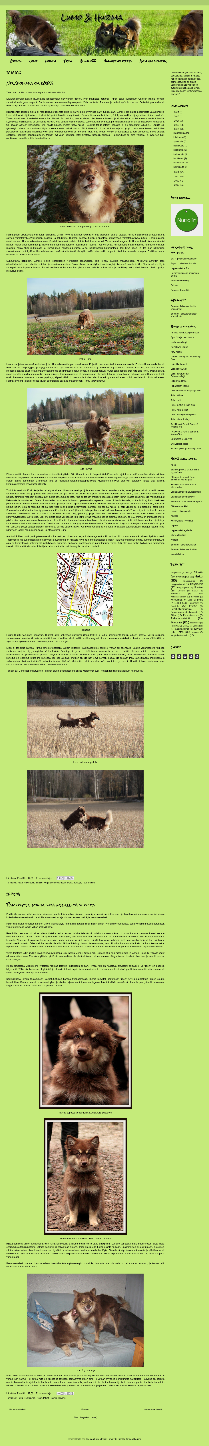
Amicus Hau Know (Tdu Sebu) (185, 332)
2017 (177, 112)
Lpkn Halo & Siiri (179, 369)
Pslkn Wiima (177, 395)
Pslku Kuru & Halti (179, 410)
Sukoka (174, 285)
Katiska (174, 516)
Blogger (137, 1439)
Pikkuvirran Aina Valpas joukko (185, 390)
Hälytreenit (29, 882)
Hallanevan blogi (179, 342)
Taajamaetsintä (181, 629)
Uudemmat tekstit (17, 1409)
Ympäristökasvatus (180, 635)
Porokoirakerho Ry (180, 280)
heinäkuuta (179, 145)
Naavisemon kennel (118, 61)
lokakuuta (178, 137)
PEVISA (193, 606)
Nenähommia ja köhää (29, 83)
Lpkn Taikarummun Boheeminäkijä (180, 375)
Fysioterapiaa (182, 576)
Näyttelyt (175, 606)
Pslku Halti (176, 400)
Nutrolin (174, 540)
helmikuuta (178, 167)
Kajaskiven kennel (179, 347)
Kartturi (195, 591)
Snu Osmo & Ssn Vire (181, 439)
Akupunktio (175, 572)
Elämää (198, 572)
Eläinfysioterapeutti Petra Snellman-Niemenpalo (183, 478)
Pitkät (70, 882)
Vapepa (195, 632)
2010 (177, 176)
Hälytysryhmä (183, 587)
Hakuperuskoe (188, 581)
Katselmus (175, 594)
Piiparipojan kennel (180, 386)
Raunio (53, 1398)
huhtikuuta (178, 158)
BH (187, 572)
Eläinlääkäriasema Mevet (183, 497)
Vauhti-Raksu (177, 554)
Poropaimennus (190, 615)
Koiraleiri (195, 597)
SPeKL (186, 626)
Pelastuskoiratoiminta (181, 609)
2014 (177, 121)
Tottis (180, 632)
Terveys (77, 882)
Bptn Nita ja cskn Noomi (182, 337)
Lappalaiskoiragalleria (181, 530)
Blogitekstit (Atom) (88, 1417)
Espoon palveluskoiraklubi (183, 263)
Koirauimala (176, 600)
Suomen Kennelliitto (180, 290)
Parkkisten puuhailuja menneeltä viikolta (50, 905)
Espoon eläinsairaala (181, 511)
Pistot (39, 1398)
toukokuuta (179, 154)
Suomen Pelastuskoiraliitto (183, 549)
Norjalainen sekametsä (55, 882)
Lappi (190, 600)
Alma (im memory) (154, 61)
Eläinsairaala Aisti (179, 506)
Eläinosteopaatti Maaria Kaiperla (186, 501)
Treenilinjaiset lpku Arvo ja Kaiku (186, 448)
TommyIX (112, 1439)
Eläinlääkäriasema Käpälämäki (186, 492)
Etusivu (15, 61)
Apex (173, 465)
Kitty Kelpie (176, 352)
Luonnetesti (193, 603)
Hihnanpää (88, 61)
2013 (177, 125)
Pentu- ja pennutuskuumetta (184, 612)
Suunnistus (198, 626)
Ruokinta (175, 626)
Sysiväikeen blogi (179, 444)
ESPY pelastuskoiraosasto (183, 258)
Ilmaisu (39, 882)
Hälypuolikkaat (178, 584)
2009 (177, 181)
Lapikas (174, 525)
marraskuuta (179, 133)
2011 (177, 172)
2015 (177, 116)
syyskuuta (178, 141)
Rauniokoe (195, 623)
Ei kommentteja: (44, 878)
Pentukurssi (29, 1398)
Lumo (33, 61)
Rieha (68, 61)
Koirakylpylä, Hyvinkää (182, 520)
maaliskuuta (179, 162)
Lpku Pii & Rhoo (178, 381)
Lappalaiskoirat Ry (180, 268)
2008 (177, 185)
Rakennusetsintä (180, 618)
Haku (20, 882)
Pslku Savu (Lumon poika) (183, 414)
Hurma (50, 61)
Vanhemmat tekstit (153, 1409)
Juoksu (181, 591)
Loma (200, 600)
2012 (177, 129)
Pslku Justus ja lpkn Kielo (183, 405)
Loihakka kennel (179, 364)
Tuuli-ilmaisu (89, 882)
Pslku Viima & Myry (180, 419)
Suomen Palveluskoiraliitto (183, 544)
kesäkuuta (178, 150)
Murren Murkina (178, 535)
